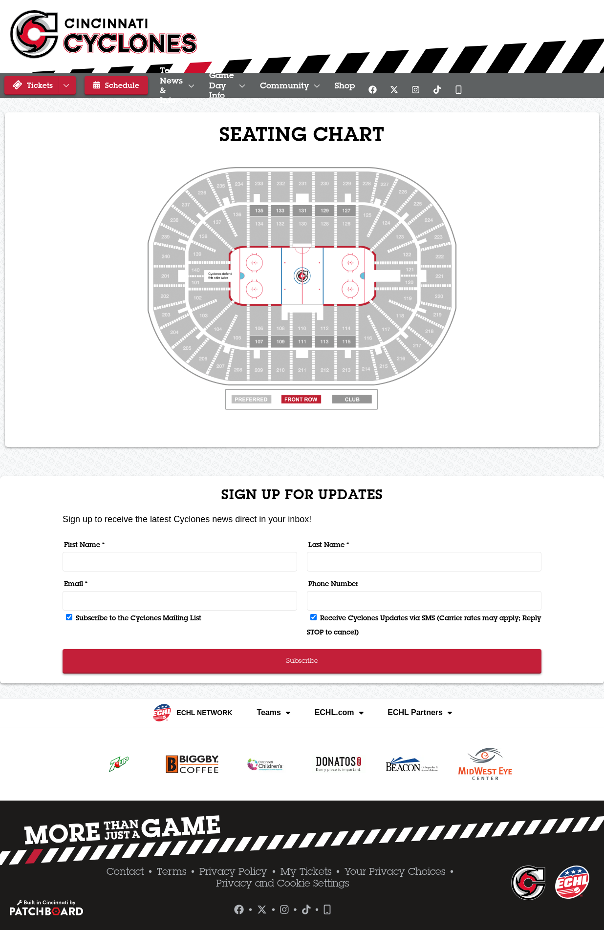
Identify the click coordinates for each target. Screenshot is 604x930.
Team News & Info (201, 85)
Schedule (109, 85)
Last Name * (328, 544)
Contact (125, 871)
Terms (171, 871)
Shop (472, 85)
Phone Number (333, 583)
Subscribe (302, 660)
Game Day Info (309, 85)
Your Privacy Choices (395, 871)
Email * (75, 583)
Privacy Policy (233, 871)
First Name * (84, 544)
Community (404, 85)
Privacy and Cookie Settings (282, 883)
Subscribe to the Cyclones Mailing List (133, 617)
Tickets (41, 85)
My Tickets (305, 871)
